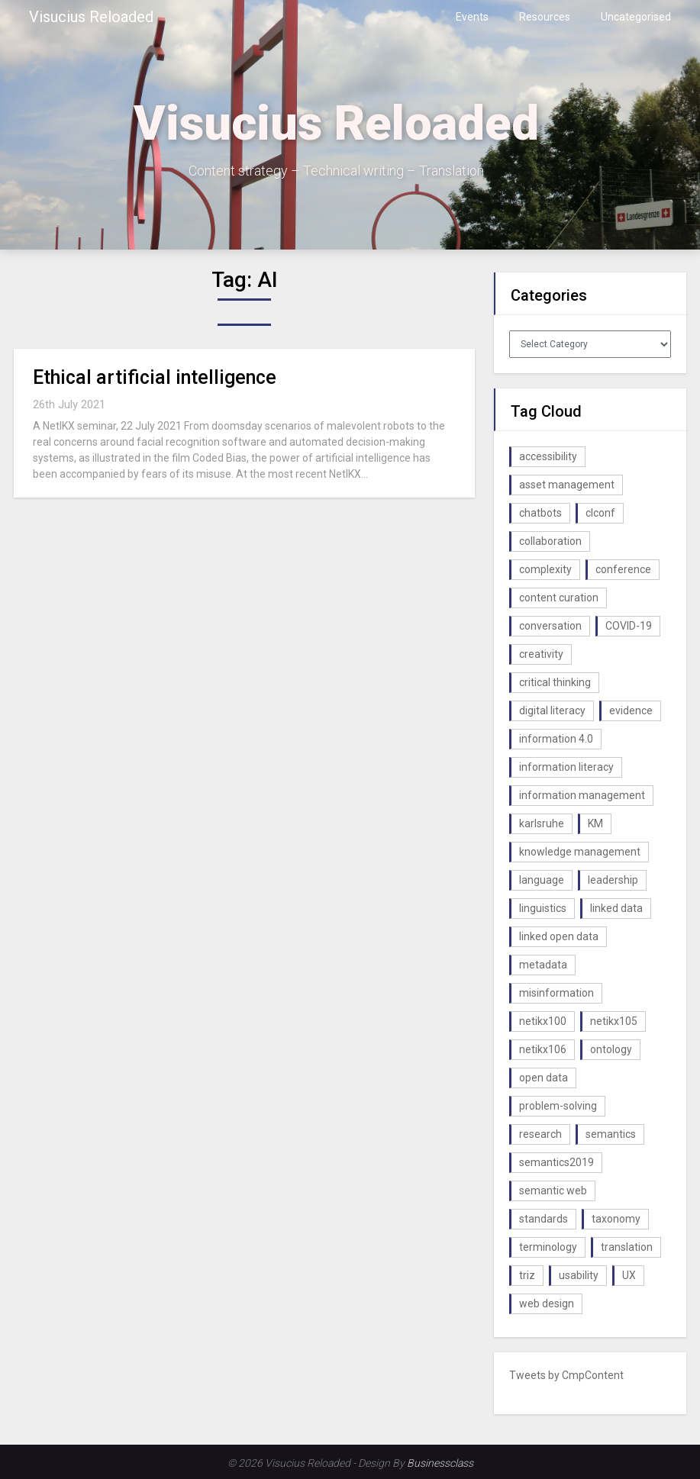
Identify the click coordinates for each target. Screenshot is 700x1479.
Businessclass (440, 1463)
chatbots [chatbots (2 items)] (540, 513)
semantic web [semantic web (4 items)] (553, 1190)
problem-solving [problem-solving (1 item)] (558, 1106)
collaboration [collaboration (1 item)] (550, 541)
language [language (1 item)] (541, 880)
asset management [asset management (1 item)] (567, 484)
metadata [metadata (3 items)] (543, 965)
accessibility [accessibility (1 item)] (548, 456)
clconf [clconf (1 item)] (600, 513)
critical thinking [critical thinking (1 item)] (555, 682)
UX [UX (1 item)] (629, 1275)
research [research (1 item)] (540, 1134)
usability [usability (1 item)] (578, 1275)
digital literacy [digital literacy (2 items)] (552, 710)
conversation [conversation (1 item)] (550, 626)
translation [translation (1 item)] (627, 1247)
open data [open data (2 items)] (543, 1077)
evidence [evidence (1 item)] (631, 710)
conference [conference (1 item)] (623, 569)
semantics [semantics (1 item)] (610, 1134)
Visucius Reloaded (91, 17)
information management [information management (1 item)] (582, 795)
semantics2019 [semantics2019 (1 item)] (556, 1162)
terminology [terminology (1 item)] (548, 1247)
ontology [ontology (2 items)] (611, 1049)
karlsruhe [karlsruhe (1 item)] (541, 823)
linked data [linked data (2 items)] (616, 908)
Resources (544, 17)
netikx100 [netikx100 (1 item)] (542, 1021)
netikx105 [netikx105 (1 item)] (613, 1021)
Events (472, 17)
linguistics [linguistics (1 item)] (542, 908)
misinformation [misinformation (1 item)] (556, 993)
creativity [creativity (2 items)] (541, 654)
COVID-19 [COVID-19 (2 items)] (628, 626)
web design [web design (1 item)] (546, 1303)
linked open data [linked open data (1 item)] (558, 936)
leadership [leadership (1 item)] (613, 880)
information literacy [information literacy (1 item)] (566, 767)
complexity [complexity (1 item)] (545, 569)
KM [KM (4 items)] (595, 823)
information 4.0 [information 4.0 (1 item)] (556, 739)
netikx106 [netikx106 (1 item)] (542, 1049)
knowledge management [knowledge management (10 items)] (579, 852)
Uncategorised (636, 17)
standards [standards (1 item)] (543, 1219)
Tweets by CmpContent (566, 1375)
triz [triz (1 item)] (527, 1275)
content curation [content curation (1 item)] (558, 597)
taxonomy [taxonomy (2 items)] (616, 1219)
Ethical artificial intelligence (154, 377)
